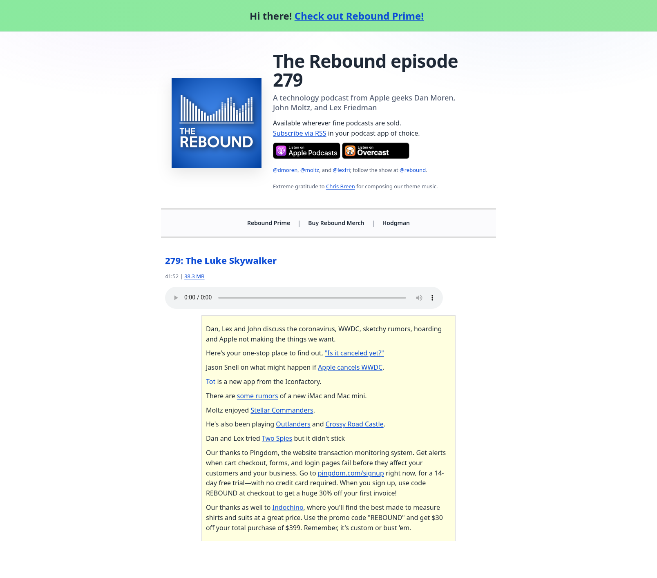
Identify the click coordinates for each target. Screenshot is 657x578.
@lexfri (341, 170)
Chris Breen (340, 186)
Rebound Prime (268, 223)
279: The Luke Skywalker (221, 260)
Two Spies (277, 438)
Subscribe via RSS (299, 133)
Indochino (287, 507)
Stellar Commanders (281, 410)
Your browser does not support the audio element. (304, 298)
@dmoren (285, 170)
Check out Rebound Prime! (359, 15)
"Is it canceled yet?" (354, 352)
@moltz (309, 170)
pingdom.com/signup (351, 473)
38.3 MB (194, 276)
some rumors (257, 395)
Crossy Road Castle (355, 424)
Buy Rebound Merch (336, 223)
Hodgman (396, 223)
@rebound (413, 170)
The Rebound (329, 61)
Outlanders (293, 424)
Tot (210, 381)
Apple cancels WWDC (350, 367)
